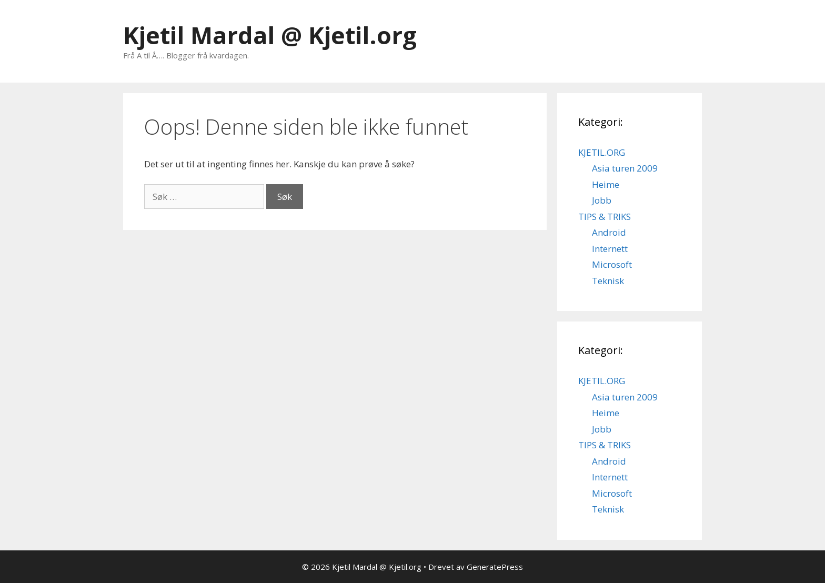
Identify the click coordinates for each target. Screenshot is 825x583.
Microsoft (612, 264)
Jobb (601, 200)
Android (609, 232)
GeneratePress (495, 566)
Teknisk (608, 281)
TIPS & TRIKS (604, 216)
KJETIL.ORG (601, 152)
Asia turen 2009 (625, 168)
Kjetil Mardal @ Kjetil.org (270, 35)
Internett (610, 249)
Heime (605, 184)
